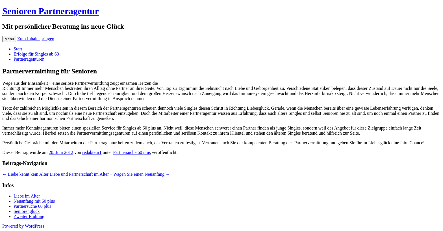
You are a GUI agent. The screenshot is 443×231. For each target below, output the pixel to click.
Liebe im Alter (27, 196)
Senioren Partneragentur (50, 11)
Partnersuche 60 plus (132, 152)
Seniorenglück (27, 211)
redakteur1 (91, 152)
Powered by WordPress (23, 226)
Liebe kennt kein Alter (25, 174)
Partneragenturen (29, 59)
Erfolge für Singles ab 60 (36, 54)
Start (18, 48)
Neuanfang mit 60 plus (34, 201)
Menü (9, 39)
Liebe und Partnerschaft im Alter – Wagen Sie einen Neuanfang (110, 174)
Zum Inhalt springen (35, 38)
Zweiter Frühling (29, 216)
